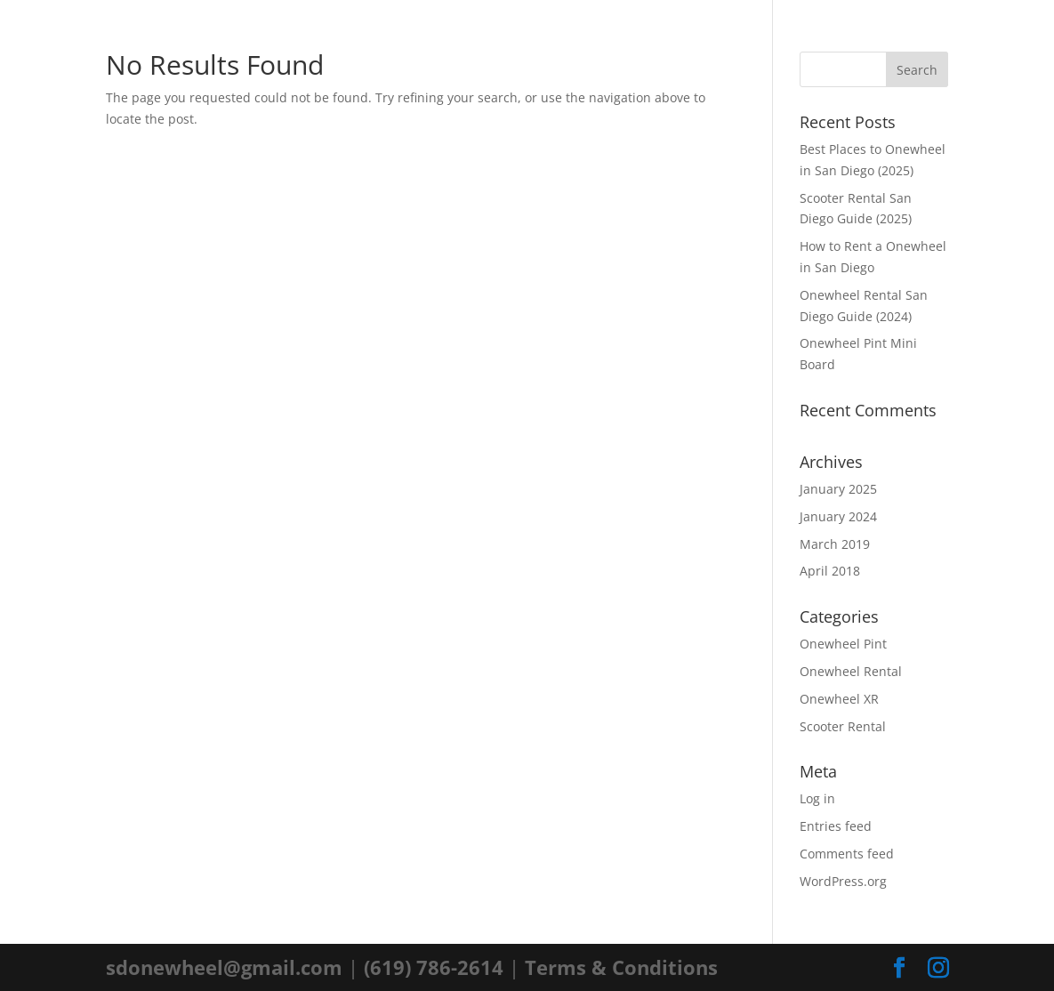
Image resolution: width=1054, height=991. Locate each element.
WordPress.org (843, 881)
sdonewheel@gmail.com (224, 967)
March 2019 (835, 544)
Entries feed (836, 826)
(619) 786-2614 (433, 967)
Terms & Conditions (621, 967)
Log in (817, 798)
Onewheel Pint (843, 643)
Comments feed (847, 853)
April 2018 (830, 570)
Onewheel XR (839, 698)
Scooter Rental (843, 726)
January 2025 (838, 488)
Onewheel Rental (851, 671)
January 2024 (838, 516)
